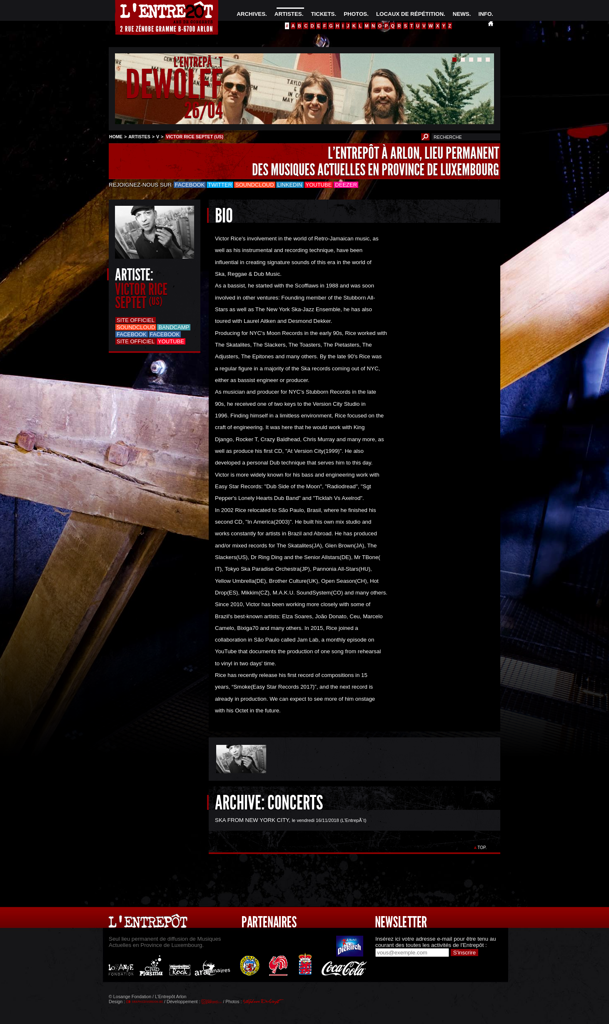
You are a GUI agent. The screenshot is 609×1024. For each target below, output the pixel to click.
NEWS (461, 14)
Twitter (220, 185)
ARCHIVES (251, 14)
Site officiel (136, 320)
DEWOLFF (174, 84)
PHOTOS (355, 14)
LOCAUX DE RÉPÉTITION (410, 14)
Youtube (319, 185)
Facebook (190, 185)
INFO (485, 14)
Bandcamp (173, 327)
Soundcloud (254, 185)
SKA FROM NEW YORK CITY (252, 820)
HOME (115, 136)
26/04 (203, 110)
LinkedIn (289, 185)
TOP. (482, 847)
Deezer (346, 185)
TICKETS (322, 14)
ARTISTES (288, 14)
